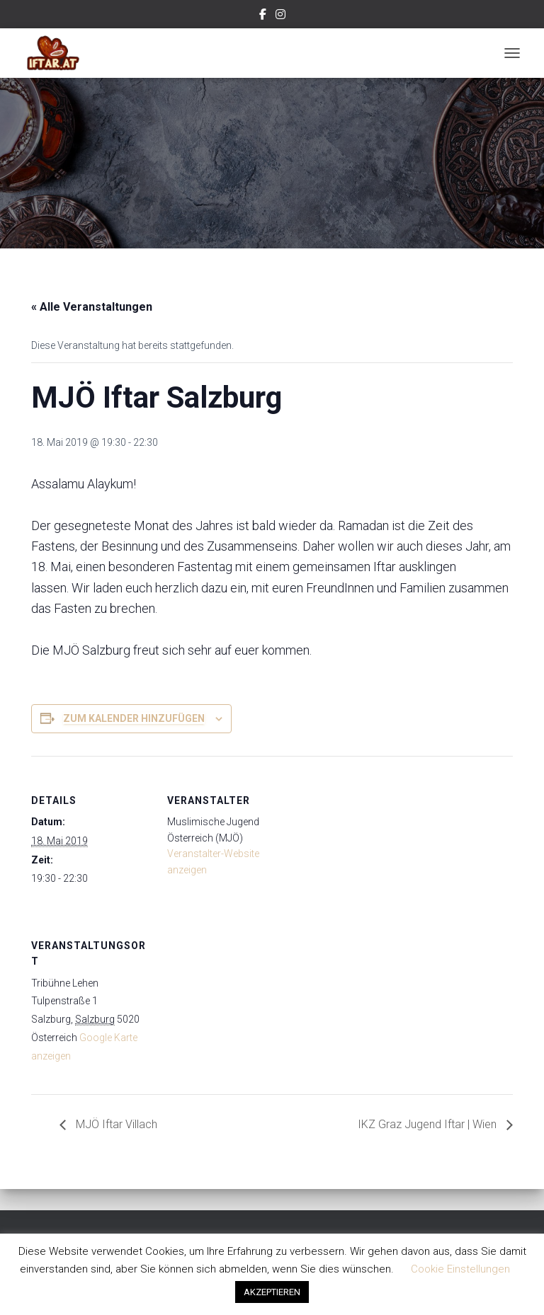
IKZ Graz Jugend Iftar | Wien (428, 1124)
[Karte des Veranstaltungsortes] (242, 998)
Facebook (262, 16)
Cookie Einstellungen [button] (460, 1269)
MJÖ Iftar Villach (115, 1124)
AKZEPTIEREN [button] (272, 1292)
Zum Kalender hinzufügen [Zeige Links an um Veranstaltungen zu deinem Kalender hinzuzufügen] (134, 718)
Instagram (280, 16)
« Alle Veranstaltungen (91, 307)
